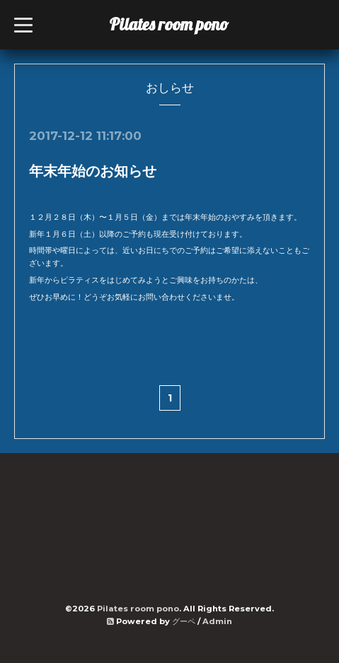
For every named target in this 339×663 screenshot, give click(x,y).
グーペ (183, 621)
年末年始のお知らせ (92, 171)
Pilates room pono (177, 24)
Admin (217, 621)
